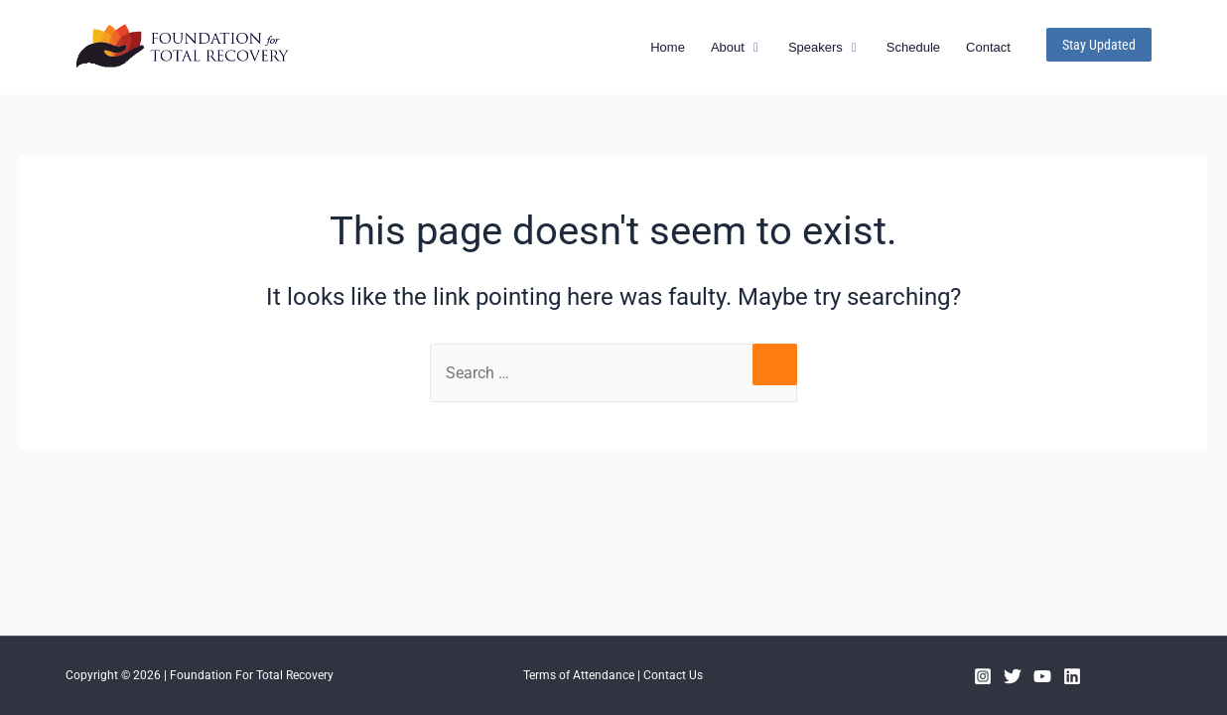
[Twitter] (1013, 676)
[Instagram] (983, 676)
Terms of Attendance (578, 675)
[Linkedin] (1072, 676)
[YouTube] (1042, 676)
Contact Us (673, 675)
